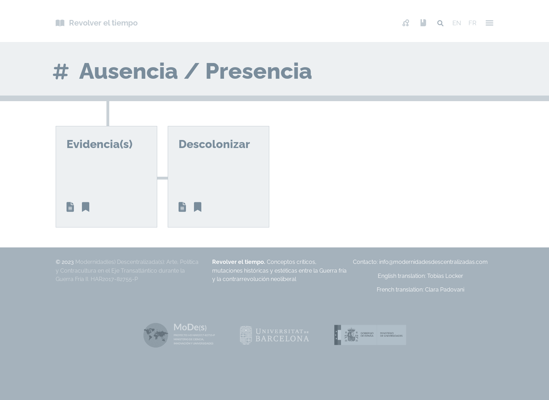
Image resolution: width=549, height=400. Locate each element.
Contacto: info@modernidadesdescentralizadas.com (420, 262)
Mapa (406, 23)
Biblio (85, 207)
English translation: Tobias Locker (420, 276)
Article (70, 207)
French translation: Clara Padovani (420, 289)
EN (456, 23)
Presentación (423, 23)
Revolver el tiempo (103, 22)
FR (472, 23)
